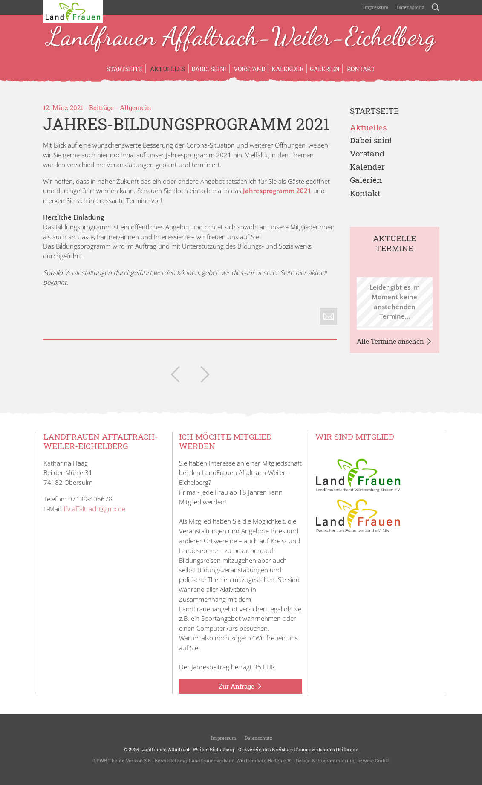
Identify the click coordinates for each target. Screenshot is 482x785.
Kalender (287, 69)
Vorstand (248, 69)
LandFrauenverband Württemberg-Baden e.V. (240, 760)
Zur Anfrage (241, 686)
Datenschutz (409, 7)
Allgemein (135, 107)
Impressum (375, 7)
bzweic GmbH (373, 760)
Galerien (325, 69)
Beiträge (101, 107)
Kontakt (360, 69)
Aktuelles (167, 69)
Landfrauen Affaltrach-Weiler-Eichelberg (241, 37)
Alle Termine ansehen (394, 341)
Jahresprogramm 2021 (277, 190)
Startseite (125, 69)
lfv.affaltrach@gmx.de (94, 508)
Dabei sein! (208, 69)
